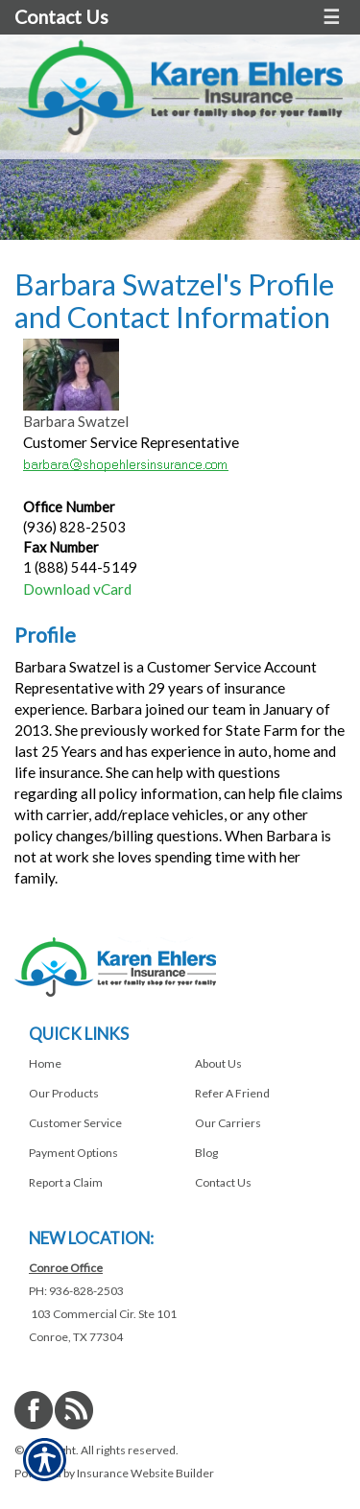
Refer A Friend (232, 1093)
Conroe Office (66, 1268)
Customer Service (75, 1123)
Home (45, 1063)
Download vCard (77, 589)
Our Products (64, 1093)
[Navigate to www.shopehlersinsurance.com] (30, 1314)
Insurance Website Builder (145, 1473)
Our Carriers (228, 1123)
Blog (206, 1152)
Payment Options (73, 1152)
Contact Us (61, 17)
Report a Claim (66, 1182)
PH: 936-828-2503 (76, 1291)
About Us (218, 1063)
